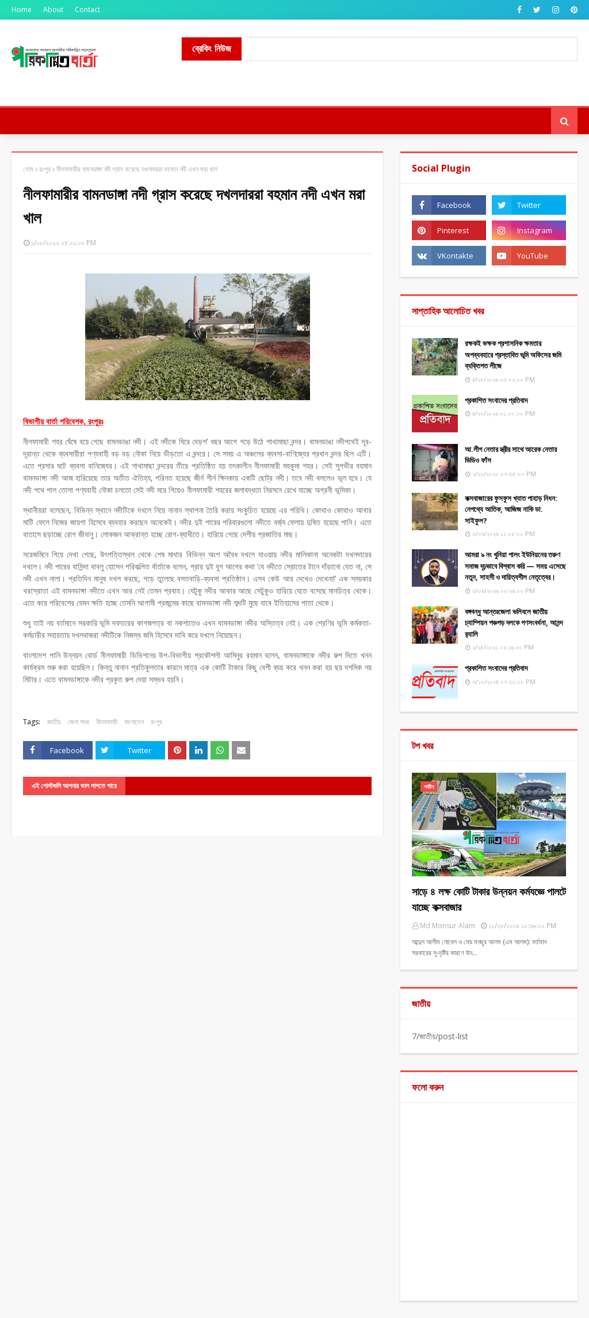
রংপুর (45, 169)
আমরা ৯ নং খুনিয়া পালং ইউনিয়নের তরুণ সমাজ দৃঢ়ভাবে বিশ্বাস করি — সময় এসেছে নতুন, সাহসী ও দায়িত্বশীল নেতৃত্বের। (515, 565)
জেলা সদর (78, 722)
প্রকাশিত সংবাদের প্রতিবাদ (496, 668)
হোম (28, 169)
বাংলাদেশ (134, 722)
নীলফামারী (106, 722)
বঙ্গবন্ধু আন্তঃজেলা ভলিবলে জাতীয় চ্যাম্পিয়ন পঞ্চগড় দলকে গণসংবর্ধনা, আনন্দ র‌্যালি (514, 622)
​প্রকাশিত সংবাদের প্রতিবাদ (496, 400)
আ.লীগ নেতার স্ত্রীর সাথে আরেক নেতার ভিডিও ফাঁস (511, 455)
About (53, 9)
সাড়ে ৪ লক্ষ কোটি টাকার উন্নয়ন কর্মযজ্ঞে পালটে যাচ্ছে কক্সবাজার (489, 899)
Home (22, 9)
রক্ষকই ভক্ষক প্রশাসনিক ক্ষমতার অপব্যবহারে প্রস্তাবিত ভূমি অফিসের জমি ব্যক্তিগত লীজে (513, 354)
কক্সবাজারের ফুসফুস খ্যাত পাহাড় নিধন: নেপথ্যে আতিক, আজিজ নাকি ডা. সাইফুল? (511, 509)
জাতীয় (53, 722)
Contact (87, 9)
